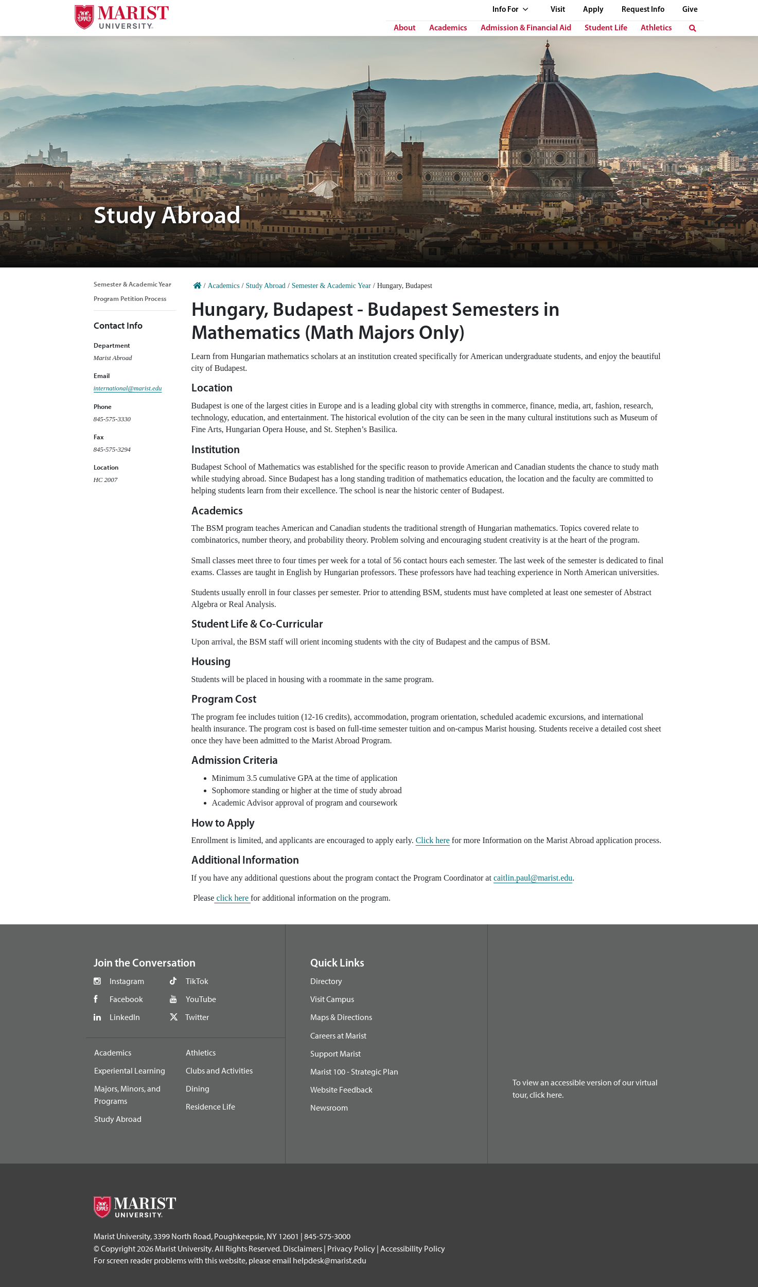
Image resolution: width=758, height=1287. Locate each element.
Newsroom (329, 1107)
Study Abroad (118, 1119)
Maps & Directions (341, 1017)
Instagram (127, 981)
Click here (433, 840)
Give (690, 10)
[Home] (197, 286)
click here (232, 897)
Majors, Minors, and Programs (127, 1094)
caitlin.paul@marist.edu (532, 877)
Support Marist (335, 1053)
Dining (197, 1088)
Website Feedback (341, 1089)
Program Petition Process (130, 298)
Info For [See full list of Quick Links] (510, 10)
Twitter (197, 1017)
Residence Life (210, 1106)
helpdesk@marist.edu (329, 1260)
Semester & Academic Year (132, 284)
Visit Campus (332, 999)
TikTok (197, 981)
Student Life (606, 28)
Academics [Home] (223, 286)
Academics (448, 28)
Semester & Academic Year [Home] (331, 286)
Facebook (126, 999)
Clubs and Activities (219, 1070)
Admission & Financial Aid (526, 28)
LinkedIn (125, 1017)
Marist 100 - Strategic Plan (354, 1071)
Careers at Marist (338, 1035)
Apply (593, 10)
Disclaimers (302, 1248)
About (405, 28)
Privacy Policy (351, 1248)
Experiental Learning (129, 1070)
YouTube (201, 999)
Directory (326, 981)
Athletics (656, 28)
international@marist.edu (128, 388)
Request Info (643, 10)
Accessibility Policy (412, 1248)
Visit (558, 10)
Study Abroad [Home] (265, 286)
